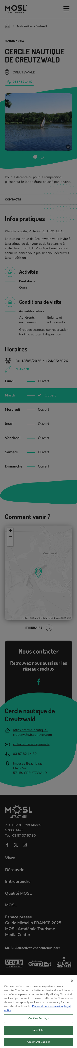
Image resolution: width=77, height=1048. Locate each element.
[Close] (72, 985)
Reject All (38, 1035)
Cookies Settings (38, 1023)
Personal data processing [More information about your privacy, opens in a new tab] (47, 1011)
